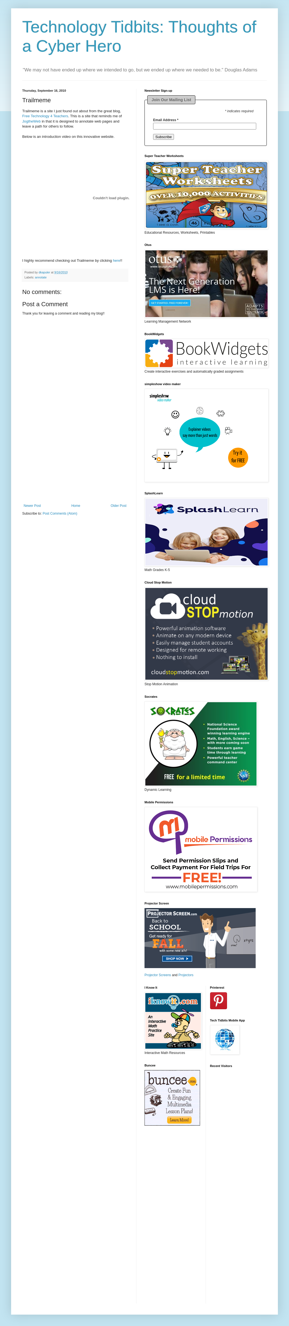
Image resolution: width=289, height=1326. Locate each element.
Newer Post (32, 506)
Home (75, 506)
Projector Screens (157, 975)
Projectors (185, 975)
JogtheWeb (31, 121)
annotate (41, 277)
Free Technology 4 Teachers (45, 116)
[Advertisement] (75, 469)
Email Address (165, 120)
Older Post (118, 506)
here (116, 260)
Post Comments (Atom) (60, 513)
